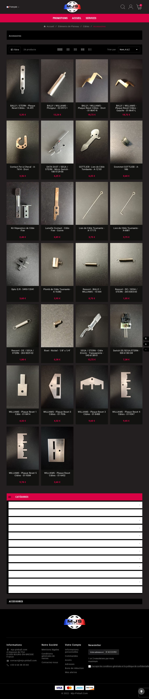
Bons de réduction (74, 668)
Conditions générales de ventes (48, 656)
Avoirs (68, 660)
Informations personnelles (72, 650)
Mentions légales (50, 649)
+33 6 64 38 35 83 (19, 665)
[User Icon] (130, 7)
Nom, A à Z (129, 49)
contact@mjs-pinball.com (23, 660)
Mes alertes (71, 672)
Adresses (69, 664)
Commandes (71, 656)
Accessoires (16, 601)
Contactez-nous (50, 662)
